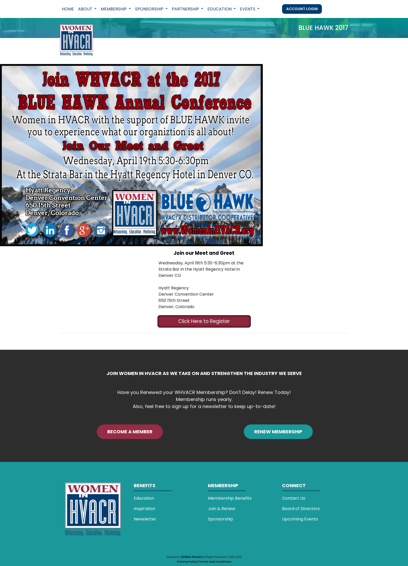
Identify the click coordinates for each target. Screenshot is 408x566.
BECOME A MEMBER (129, 431)
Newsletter (145, 519)
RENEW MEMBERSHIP (278, 431)
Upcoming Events (300, 519)
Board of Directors (301, 509)
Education (144, 498)
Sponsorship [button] (149, 9)
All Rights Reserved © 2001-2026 (222, 557)
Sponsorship (220, 519)
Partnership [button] (186, 9)
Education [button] (220, 9)
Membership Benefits (230, 498)
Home (68, 9)
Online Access (191, 557)
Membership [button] (114, 9)
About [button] (85, 9)
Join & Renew (221, 509)
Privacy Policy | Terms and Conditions (204, 562)
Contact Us (293, 498)
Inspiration (144, 509)
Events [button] (248, 9)
